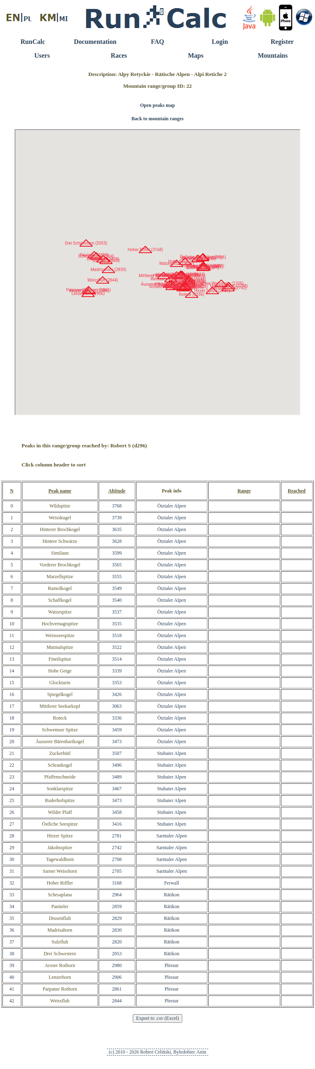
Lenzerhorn (60, 977)
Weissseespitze (60, 635)
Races (119, 55)
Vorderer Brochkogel (59, 565)
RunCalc (33, 41)
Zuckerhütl (60, 753)
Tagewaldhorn (59, 859)
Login (220, 41)
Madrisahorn (59, 930)
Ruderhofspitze (60, 800)
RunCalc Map (157, 272)
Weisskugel (60, 517)
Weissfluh (60, 1001)
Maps (195, 55)
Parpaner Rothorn (60, 989)
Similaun (60, 553)
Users (42, 55)
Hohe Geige (60, 671)
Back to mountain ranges (157, 118)
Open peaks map (157, 105)
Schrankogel (59, 765)
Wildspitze (60, 506)
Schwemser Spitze (60, 730)
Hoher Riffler (60, 883)
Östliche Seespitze (60, 824)
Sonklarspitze (60, 788)
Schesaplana (60, 895)
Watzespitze (60, 612)
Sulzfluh (60, 942)
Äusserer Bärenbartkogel (60, 741)
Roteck (60, 718)
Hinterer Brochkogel (60, 529)
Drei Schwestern (60, 953)
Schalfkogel (59, 600)
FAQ (157, 41)
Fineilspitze (59, 659)
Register (282, 41)
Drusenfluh (60, 918)
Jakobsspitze (59, 847)
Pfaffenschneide (60, 777)
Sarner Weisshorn (60, 871)
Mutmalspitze (59, 647)
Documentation (95, 41)
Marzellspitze (60, 576)
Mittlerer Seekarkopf (59, 706)
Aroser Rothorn (60, 965)
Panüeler (59, 906)
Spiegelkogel (60, 694)
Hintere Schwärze (60, 541)
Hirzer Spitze (60, 836)
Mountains (273, 55)
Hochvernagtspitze (59, 624)
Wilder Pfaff (60, 812)
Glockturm (59, 682)
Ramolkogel (60, 588)
